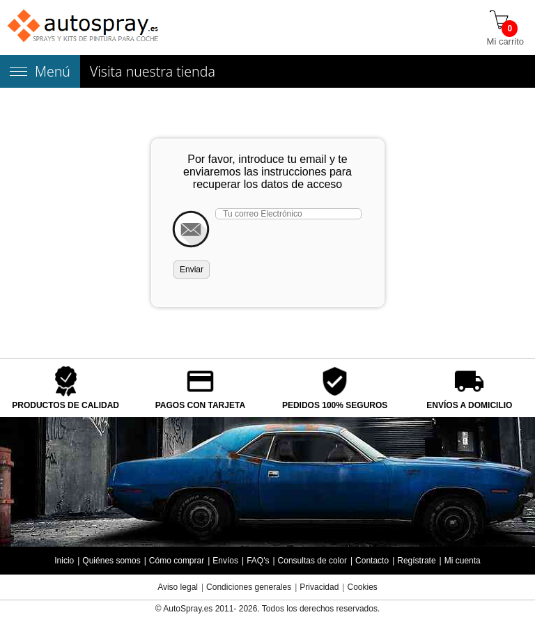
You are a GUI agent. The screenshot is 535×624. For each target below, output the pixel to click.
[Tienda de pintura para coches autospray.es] (84, 27)
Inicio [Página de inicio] (64, 561)
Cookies (362, 587)
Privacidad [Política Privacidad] (319, 587)
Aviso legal (177, 587)
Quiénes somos (111, 561)
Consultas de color (312, 561)
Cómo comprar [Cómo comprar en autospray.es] (176, 561)
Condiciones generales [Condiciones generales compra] (248, 587)
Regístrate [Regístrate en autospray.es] (416, 561)
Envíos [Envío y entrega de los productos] (225, 561)
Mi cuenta (462, 561)
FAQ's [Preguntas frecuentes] (258, 561)
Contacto (372, 561)
